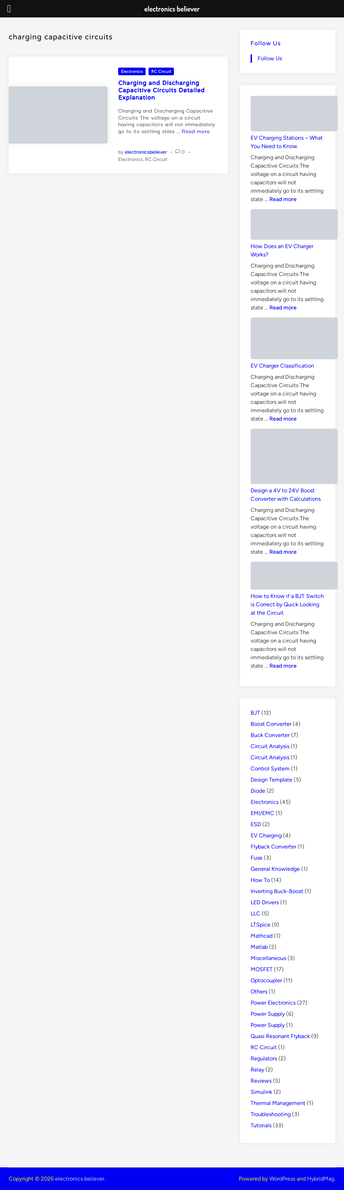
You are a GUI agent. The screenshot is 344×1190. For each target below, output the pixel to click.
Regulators (264, 1058)
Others (259, 991)
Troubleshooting (271, 1114)
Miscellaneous (268, 958)
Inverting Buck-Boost (277, 891)
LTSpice (260, 924)
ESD (256, 824)
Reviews (261, 1080)
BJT (255, 712)
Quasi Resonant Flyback (280, 1036)
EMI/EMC (262, 813)
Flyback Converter (273, 846)
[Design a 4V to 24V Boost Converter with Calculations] (294, 457)
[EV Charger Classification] (294, 339)
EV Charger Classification (282, 365)
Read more (196, 130)
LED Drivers (265, 902)
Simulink (261, 1092)
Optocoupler (266, 980)
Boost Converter (271, 724)
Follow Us (266, 44)
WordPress (282, 1178)
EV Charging (266, 835)
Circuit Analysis (270, 746)
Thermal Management (278, 1103)
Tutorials (261, 1125)
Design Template (271, 779)
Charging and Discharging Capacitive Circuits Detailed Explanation (161, 91)
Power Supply (268, 1014)
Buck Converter (270, 735)
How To (260, 880)
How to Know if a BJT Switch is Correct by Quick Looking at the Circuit (287, 604)
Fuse (256, 857)
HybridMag (320, 1178)
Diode (258, 791)
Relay (257, 1069)
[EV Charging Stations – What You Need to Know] (294, 115)
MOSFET (262, 969)
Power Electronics (273, 1002)
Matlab (259, 947)
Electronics (132, 71)
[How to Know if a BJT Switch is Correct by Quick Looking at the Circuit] (294, 577)
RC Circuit (161, 71)
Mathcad (262, 935)
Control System (270, 768)
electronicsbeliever (146, 152)
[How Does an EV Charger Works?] (294, 225)
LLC (255, 913)
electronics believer (79, 1178)
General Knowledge (275, 869)
